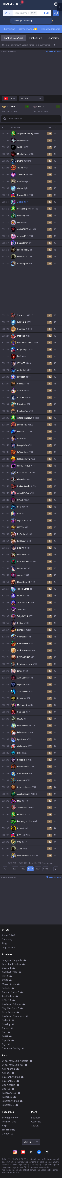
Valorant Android (11, 1077)
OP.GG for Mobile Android (15, 1061)
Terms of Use (9, 1121)
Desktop (6, 1024)
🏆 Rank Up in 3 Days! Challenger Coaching (32, 21)
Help (4, 1125)
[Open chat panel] (59, 60)
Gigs (4, 1044)
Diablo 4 (6, 1020)
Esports (6, 1040)
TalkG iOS (7, 1097)
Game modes (28, 29)
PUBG (5, 976)
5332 (23, 869)
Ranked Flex (35, 38)
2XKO (5, 980)
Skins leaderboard (50, 29)
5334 (38, 869)
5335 (45, 869)
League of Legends (12, 960)
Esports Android (10, 1101)
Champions (9, 29)
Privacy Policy (10, 1117)
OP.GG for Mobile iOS (12, 1065)
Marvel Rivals (9, 984)
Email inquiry (8, 1129)
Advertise (36, 1121)
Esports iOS (8, 1105)
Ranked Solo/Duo (13, 38)
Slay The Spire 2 (10, 1008)
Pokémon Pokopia (11, 1004)
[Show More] (18, 4)
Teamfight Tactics (11, 964)
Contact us (7, 1133)
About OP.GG (8, 935)
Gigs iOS (6, 1089)
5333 (30, 869)
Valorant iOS (8, 1081)
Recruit (35, 1125)
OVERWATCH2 (9, 972)
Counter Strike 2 (10, 992)
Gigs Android (8, 1085)
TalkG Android (9, 1093)
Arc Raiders (8, 996)
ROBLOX (6, 1000)
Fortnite (6, 988)
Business (36, 1117)
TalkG (5, 1036)
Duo (4, 1032)
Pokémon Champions (13, 1016)
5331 (15, 869)
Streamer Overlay (11, 1048)
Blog (4, 943)
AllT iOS (6, 1073)
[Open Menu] (56, 4)
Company (7, 939)
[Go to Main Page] (8, 4)
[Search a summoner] (46, 13)
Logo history (8, 947)
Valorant (6, 968)
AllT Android (8, 1069)
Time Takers (8, 1012)
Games (5, 1028)
